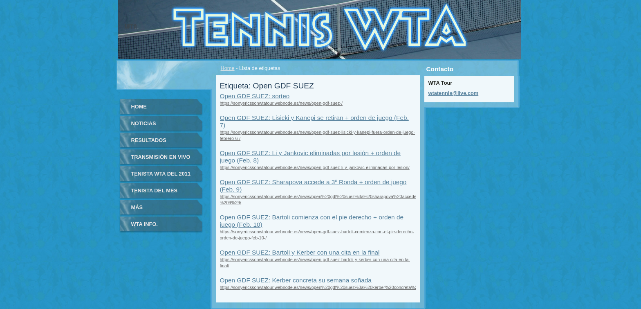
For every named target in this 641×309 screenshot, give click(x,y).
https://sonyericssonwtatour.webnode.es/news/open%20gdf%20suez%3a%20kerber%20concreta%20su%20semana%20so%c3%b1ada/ (354, 287)
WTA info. (144, 224)
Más (137, 207)
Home (228, 68)
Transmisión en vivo (161, 157)
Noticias (143, 123)
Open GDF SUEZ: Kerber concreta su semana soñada (296, 280)
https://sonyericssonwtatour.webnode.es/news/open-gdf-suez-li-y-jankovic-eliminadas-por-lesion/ (315, 167)
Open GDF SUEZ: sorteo (255, 95)
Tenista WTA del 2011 (161, 174)
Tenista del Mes (154, 190)
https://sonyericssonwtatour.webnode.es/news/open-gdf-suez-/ (281, 103)
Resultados (148, 140)
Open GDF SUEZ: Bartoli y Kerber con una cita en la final (300, 252)
